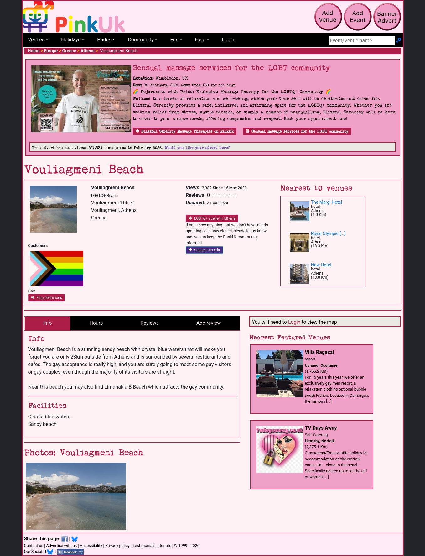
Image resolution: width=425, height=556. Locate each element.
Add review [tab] (208, 323)
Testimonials (143, 545)
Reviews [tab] (149, 323)
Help (200, 40)
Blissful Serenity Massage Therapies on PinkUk (185, 131)
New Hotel (321, 264)
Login (228, 40)
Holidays (70, 40)
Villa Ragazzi (319, 352)
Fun (174, 40)
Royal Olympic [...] (328, 233)
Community (140, 40)
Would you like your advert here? (197, 147)
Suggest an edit (204, 250)
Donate (164, 545)
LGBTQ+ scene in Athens (212, 218)
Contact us (34, 545)
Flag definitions (46, 298)
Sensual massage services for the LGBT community (297, 131)
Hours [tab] (96, 323)
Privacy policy (117, 545)
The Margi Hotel (326, 202)
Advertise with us (61, 545)
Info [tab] (47, 323)
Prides (104, 40)
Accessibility (91, 545)
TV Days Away (321, 428)
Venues (36, 40)
